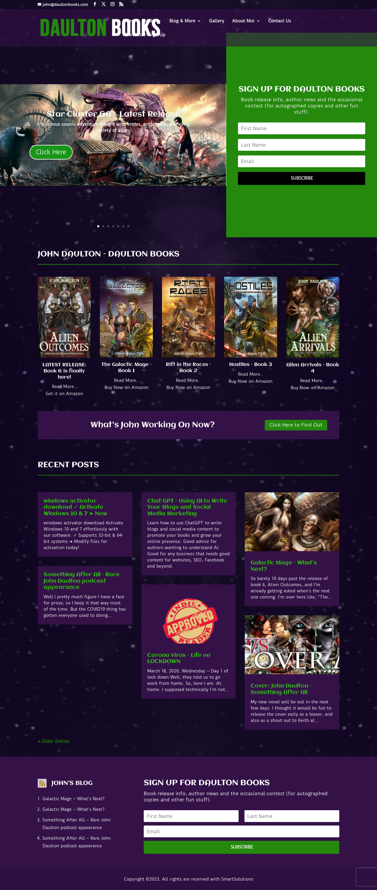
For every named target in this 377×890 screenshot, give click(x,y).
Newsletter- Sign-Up (144, 35)
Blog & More (182, 21)
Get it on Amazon (64, 393)
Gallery (216, 21)
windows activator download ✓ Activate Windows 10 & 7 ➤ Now (75, 507)
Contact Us (279, 21)
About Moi (243, 21)
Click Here (51, 152)
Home (129, 21)
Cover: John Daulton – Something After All (281, 689)
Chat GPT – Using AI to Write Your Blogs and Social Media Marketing (187, 507)
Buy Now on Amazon (126, 387)
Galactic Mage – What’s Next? (73, 798)
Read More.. (64, 386)
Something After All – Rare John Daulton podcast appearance (82, 581)
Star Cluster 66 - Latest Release (113, 114)
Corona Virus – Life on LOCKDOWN (178, 658)
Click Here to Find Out (296, 425)
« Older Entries (54, 741)
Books (149, 21)
